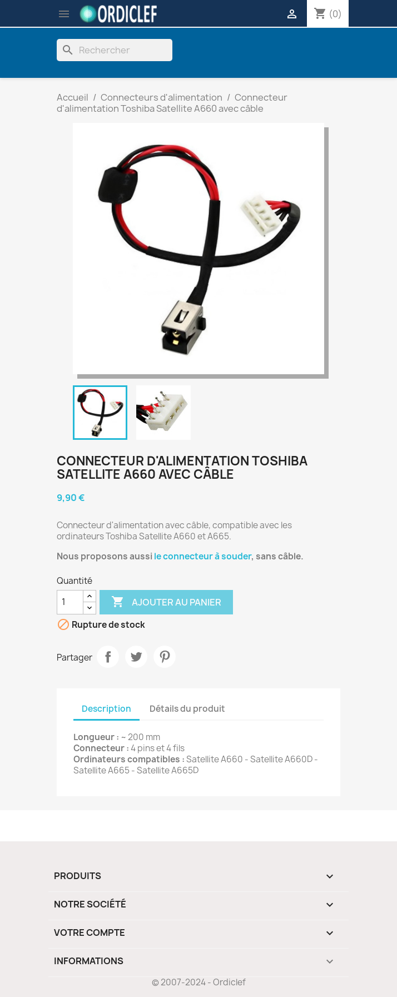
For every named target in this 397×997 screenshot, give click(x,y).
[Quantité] (70, 602)
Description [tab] (106, 709)
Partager (108, 657)
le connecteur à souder (202, 556)
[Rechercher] (114, 50)
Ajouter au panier (166, 602)
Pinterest (164, 657)
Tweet (136, 657)
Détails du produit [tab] (187, 709)
